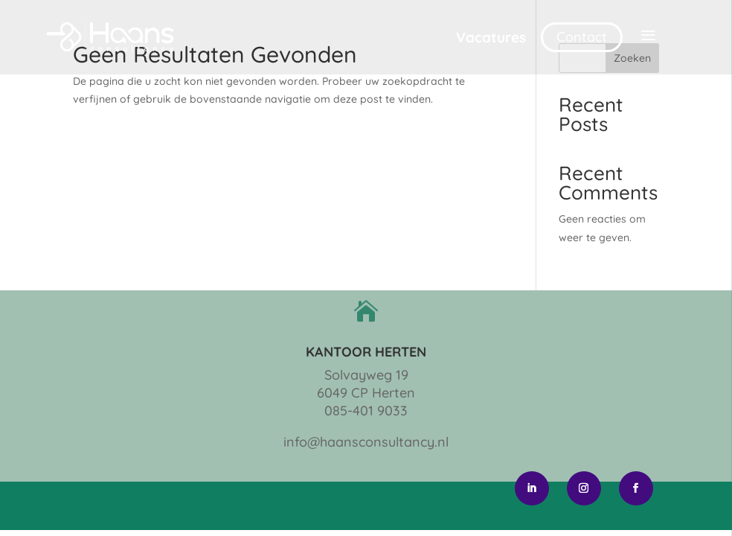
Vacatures (491, 37)
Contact (581, 36)
